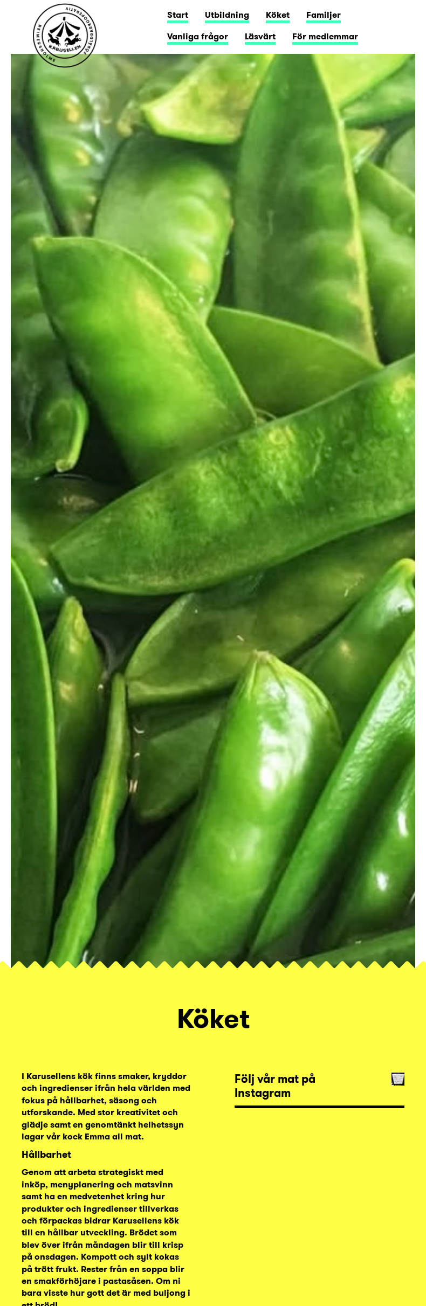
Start (177, 14)
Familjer (323, 14)
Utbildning (227, 14)
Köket (278, 14)
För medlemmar (325, 36)
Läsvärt (260, 36)
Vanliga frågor (197, 36)
